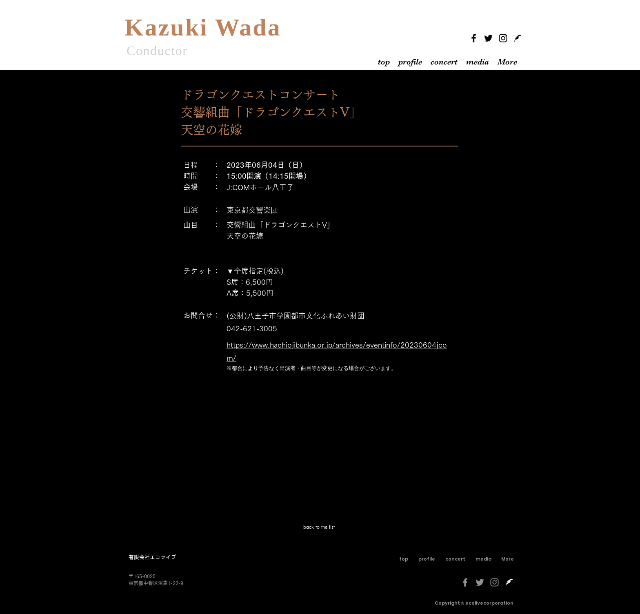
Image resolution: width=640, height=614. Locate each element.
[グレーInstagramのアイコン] (494, 582)
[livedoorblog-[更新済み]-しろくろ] (509, 582)
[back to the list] (320, 527)
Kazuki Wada (202, 27)
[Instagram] (503, 38)
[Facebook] (473, 38)
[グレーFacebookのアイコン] (465, 582)
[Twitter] (488, 38)
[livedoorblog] (517, 38)
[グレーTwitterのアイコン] (479, 582)
